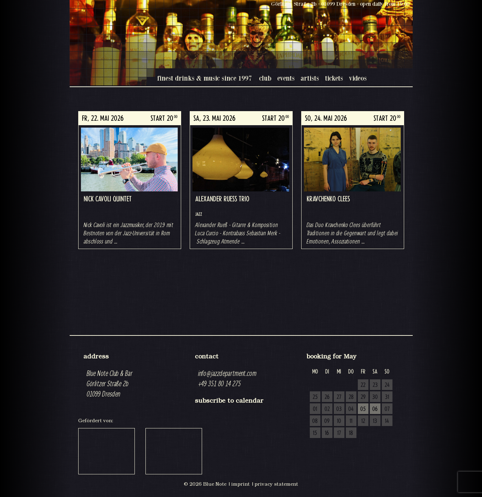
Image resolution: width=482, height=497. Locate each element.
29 (363, 397)
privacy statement (276, 484)
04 (351, 409)
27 (339, 397)
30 (375, 397)
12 (363, 421)
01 (315, 409)
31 (387, 397)
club (265, 78)
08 (315, 421)
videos (358, 78)
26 (327, 397)
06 (375, 409)
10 (339, 421)
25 (315, 397)
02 (327, 409)
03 (339, 409)
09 (327, 421)
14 (387, 421)
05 (363, 409)
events (286, 78)
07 (387, 409)
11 (351, 421)
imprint (240, 484)
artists (310, 78)
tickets (334, 78)
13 (375, 421)
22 (363, 385)
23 (375, 385)
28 (351, 397)
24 (387, 385)
